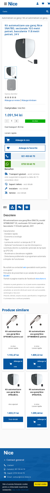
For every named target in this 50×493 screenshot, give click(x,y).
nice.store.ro (40, 266)
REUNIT (6, 264)
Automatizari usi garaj (11, 18)
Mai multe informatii (20, 490)
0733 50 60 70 (28, 152)
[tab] (25, 460)
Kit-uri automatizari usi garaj (35, 18)
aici (24, 255)
